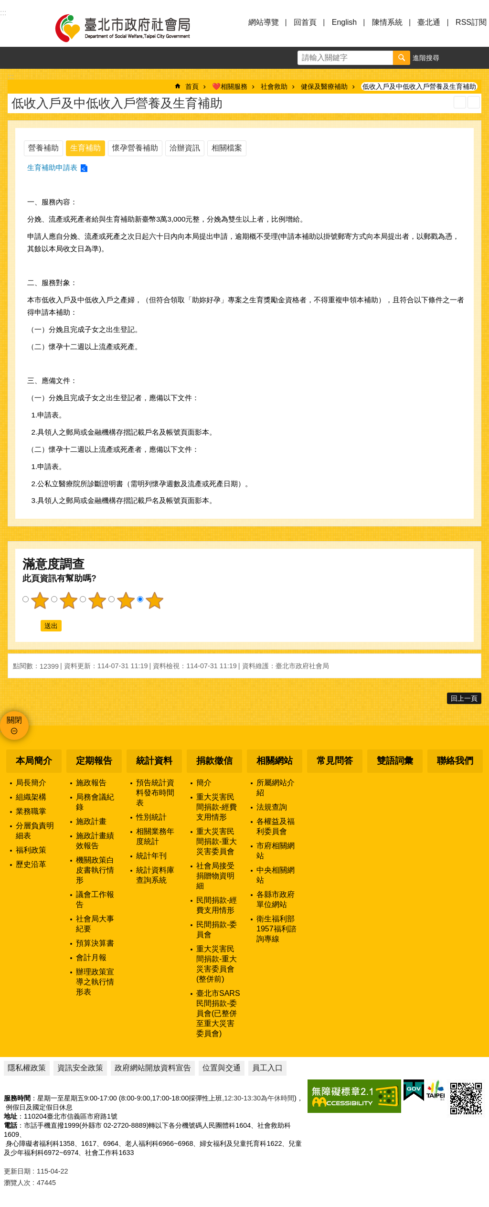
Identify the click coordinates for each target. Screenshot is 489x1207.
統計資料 (154, 761)
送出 (31, 626)
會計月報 (91, 957)
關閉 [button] (14, 720)
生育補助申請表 (52, 167)
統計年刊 (151, 856)
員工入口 (267, 1068)
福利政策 (31, 850)
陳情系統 (387, 22)
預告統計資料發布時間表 (155, 793)
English (344, 22)
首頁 (192, 86)
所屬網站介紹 (275, 788)
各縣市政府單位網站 (275, 899)
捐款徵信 (214, 761)
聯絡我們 (455, 761)
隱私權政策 (27, 1068)
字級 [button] (456, 58)
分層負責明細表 (35, 831)
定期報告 (94, 761)
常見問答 (335, 761)
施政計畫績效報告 (95, 841)
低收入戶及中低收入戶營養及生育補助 (419, 86)
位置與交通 (221, 1068)
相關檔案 (227, 148)
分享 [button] (478, 58)
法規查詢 (271, 807)
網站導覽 (263, 22)
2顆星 (68, 600)
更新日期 (17, 1171)
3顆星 (97, 600)
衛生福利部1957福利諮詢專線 (276, 929)
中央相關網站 (275, 875)
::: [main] (11, 77)
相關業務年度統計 (155, 836)
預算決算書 (95, 943)
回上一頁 (464, 698)
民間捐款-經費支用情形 (216, 905)
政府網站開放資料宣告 (153, 1068)
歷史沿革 (31, 864)
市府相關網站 (275, 851)
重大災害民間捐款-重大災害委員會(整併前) (216, 964)
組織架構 (31, 797)
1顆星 (40, 600)
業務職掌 (31, 811)
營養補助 (43, 148)
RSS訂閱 (471, 22)
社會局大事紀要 (95, 924)
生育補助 (85, 148)
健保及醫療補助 (324, 86)
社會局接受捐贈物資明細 (215, 876)
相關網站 (274, 761)
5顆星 (154, 600)
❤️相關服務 (229, 86)
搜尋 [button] (401, 58)
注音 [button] (474, 102)
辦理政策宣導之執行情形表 (95, 982)
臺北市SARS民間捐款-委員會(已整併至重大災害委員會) (218, 1013)
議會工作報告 (95, 899)
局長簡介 (31, 783)
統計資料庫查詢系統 (155, 875)
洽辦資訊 (185, 148)
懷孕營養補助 (135, 148)
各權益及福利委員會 (275, 826)
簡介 (204, 783)
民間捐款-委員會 (216, 929)
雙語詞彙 (395, 761)
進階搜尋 (426, 58)
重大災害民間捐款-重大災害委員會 (216, 841)
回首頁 (305, 22)
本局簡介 (34, 761)
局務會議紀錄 (95, 802)
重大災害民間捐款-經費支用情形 (216, 807)
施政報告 (91, 783)
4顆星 (126, 600)
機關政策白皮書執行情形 (95, 870)
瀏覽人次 (17, 1182)
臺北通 (428, 22)
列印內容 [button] (460, 102)
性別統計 (151, 817)
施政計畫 (91, 821)
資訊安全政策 (80, 1068)
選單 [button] (19, 27)
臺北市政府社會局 (133, 28)
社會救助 (274, 86)
